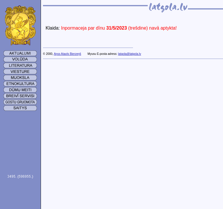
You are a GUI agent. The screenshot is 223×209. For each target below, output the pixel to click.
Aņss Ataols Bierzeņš (67, 53)
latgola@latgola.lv (129, 53)
